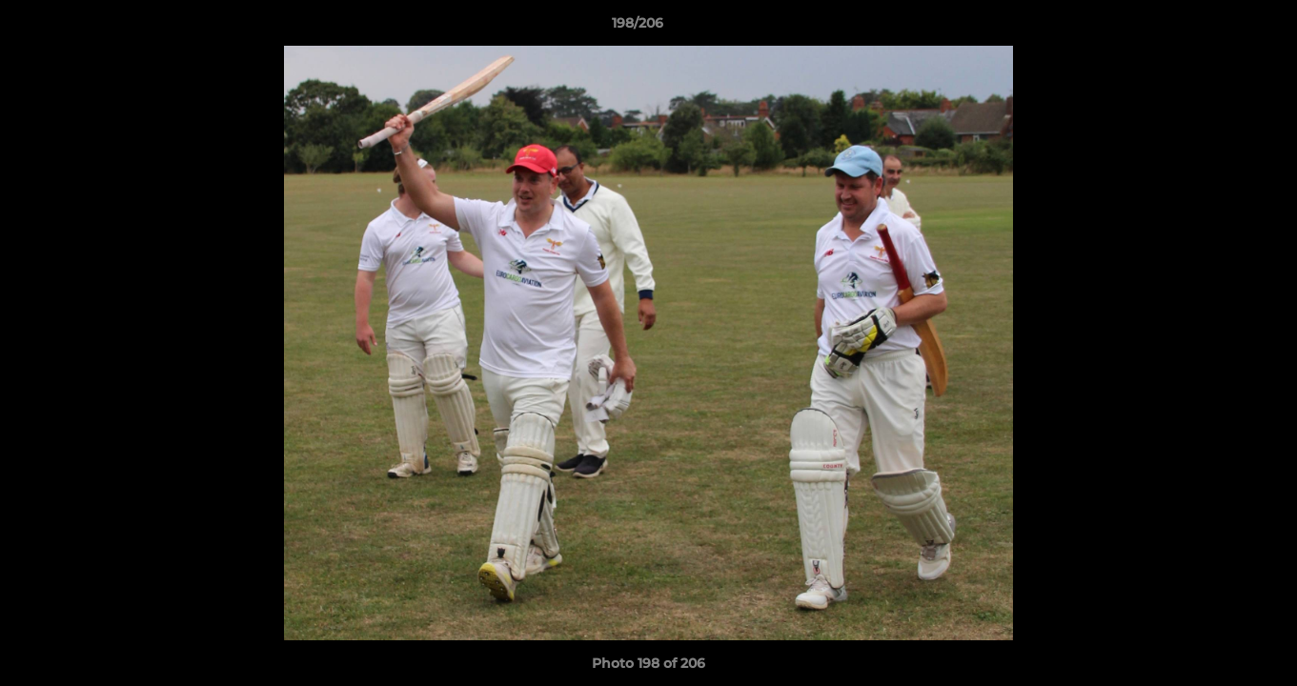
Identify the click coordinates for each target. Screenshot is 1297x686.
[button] (1217, 27)
